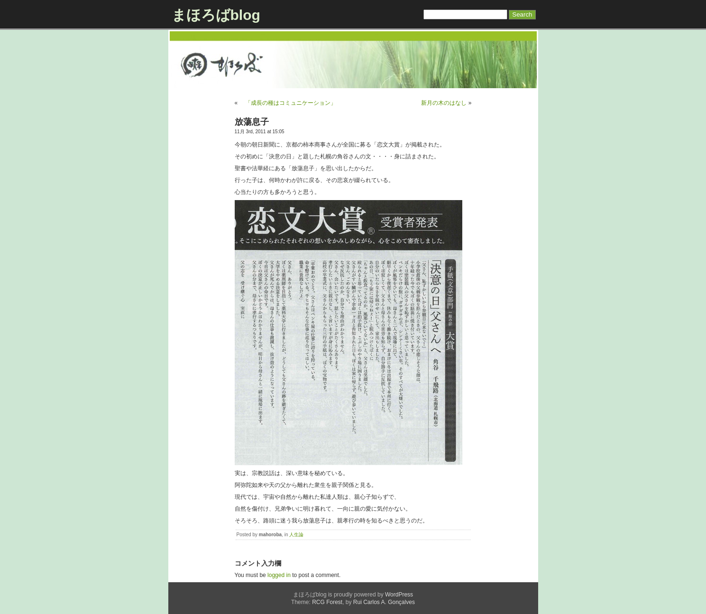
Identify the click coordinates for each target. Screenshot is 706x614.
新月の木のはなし (444, 103)
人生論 (296, 534)
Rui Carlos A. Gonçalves (384, 602)
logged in (279, 575)
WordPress (399, 594)
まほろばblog (216, 15)
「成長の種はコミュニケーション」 (287, 103)
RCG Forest (327, 602)
